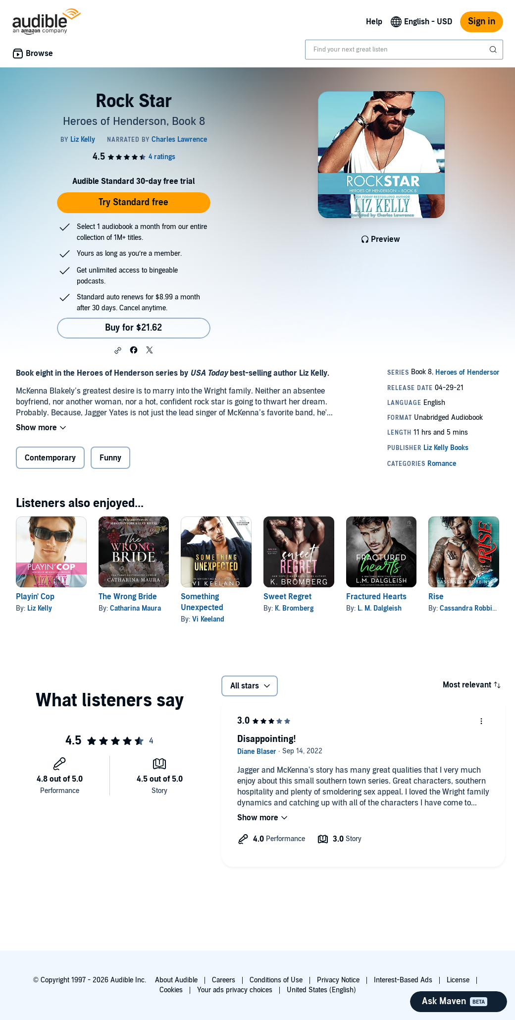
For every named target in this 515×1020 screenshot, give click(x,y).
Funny (110, 458)
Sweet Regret (287, 597)
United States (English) (321, 990)
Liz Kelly (39, 608)
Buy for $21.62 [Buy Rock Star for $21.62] (133, 328)
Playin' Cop (35, 597)
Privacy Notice (338, 980)
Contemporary (50, 458)
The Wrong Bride (128, 597)
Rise (436, 597)
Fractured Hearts (376, 597)
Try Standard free (133, 202)
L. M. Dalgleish (380, 608)
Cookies (171, 990)
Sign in (481, 21)
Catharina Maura (135, 608)
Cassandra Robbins (470, 608)
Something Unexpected (202, 602)
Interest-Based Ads (403, 980)
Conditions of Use (276, 980)
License (458, 980)
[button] (118, 350)
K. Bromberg (294, 608)
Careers (223, 980)
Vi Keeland (208, 619)
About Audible (176, 980)
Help (374, 22)
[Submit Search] (494, 49)
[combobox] (404, 49)
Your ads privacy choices (234, 990)
